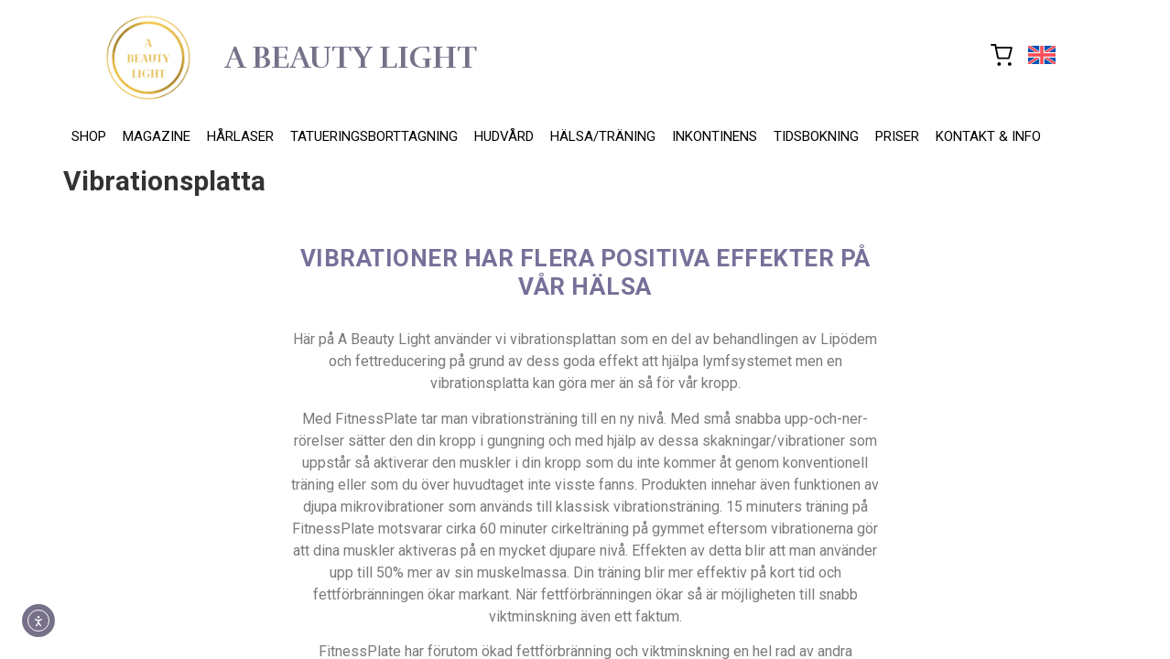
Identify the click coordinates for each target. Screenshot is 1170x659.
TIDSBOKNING (816, 136)
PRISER (897, 136)
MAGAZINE (156, 136)
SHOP (88, 136)
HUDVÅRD (504, 136)
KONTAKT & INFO (988, 136)
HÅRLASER (240, 136)
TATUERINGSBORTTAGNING (374, 136)
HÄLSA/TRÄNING (602, 136)
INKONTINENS (714, 136)
